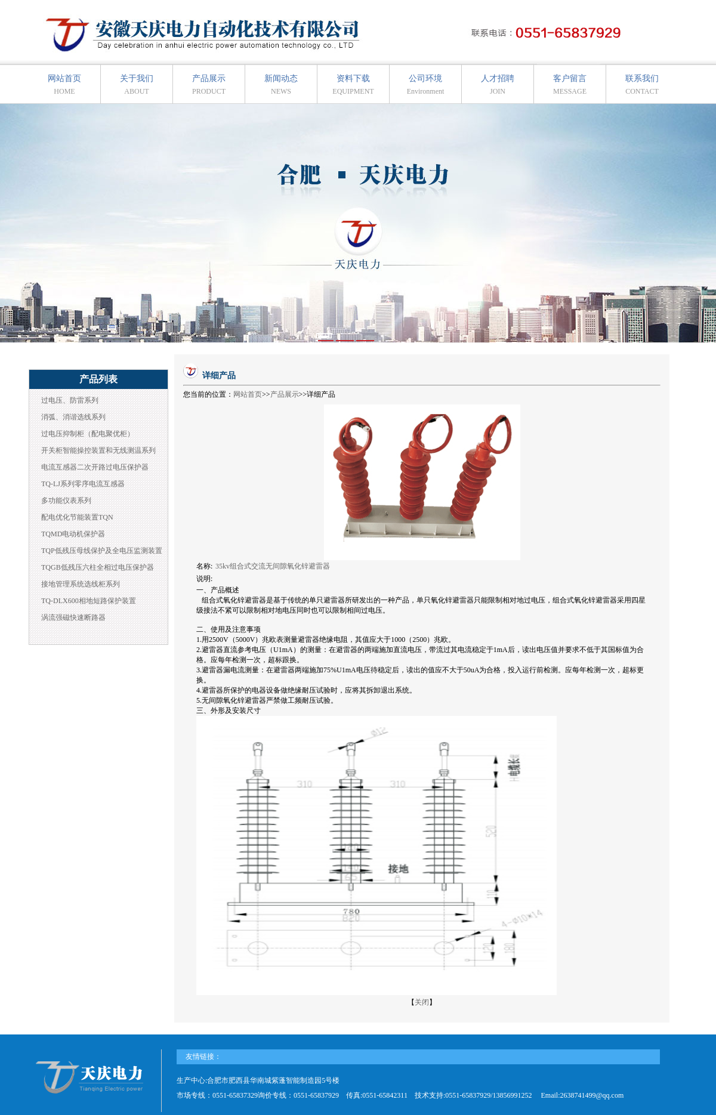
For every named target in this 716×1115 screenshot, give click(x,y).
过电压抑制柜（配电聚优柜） (87, 434)
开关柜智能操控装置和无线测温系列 (98, 450)
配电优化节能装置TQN (77, 517)
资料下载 (353, 84)
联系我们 (642, 84)
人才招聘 (497, 84)
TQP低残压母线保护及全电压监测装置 (101, 550)
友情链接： (203, 1056)
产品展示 (209, 84)
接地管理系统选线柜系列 (80, 584)
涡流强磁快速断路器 (73, 617)
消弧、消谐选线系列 (73, 417)
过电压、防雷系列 (69, 400)
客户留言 (570, 84)
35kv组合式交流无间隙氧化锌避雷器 (273, 566)
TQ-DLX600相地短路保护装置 (88, 601)
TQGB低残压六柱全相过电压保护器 (97, 567)
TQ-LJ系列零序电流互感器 (83, 484)
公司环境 (426, 84)
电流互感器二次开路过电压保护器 (95, 467)
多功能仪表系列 (66, 500)
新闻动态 (281, 84)
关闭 (422, 1002)
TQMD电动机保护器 (73, 534)
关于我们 (136, 84)
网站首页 (64, 84)
